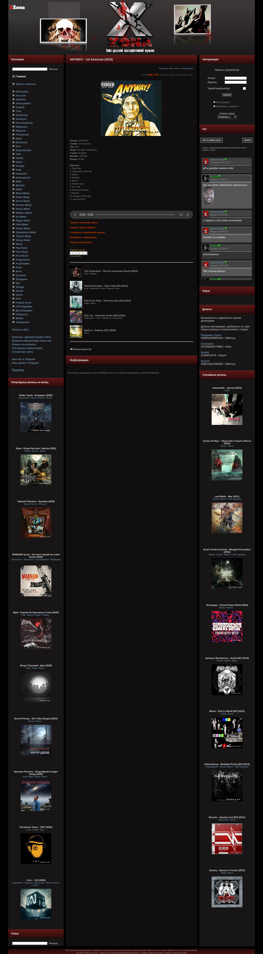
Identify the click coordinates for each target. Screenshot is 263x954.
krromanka (207, 343)
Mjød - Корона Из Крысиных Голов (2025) (36, 612)
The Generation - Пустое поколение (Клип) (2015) (111, 271)
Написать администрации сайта (31, 337)
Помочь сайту (20, 329)
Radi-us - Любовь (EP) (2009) (100, 330)
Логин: (212, 78)
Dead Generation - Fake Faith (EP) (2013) (106, 286)
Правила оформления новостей (31, 340)
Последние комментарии (27, 348)
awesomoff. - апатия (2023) (227, 388)
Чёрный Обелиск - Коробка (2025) (36, 501)
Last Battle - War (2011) (227, 496)
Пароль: (213, 82)
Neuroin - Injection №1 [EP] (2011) (227, 817)
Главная (21, 76)
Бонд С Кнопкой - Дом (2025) (36, 665)
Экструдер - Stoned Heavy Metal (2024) (227, 605)
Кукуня (205, 361)
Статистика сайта (22, 351)
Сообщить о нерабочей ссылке (87, 232)
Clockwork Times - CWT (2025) (36, 827)
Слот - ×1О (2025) (36, 880)
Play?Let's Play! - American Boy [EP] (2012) (107, 300)
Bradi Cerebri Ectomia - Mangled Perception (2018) (227, 550)
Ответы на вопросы (24, 344)
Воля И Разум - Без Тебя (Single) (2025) (36, 718)
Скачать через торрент (82, 227)
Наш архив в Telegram (25, 363)
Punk (171, 68)
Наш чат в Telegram (24, 359)
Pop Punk (163, 68)
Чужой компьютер (219, 88)
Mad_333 (153, 74)
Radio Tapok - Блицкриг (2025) (36, 395)
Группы (18, 370)
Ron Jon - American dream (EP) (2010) (104, 315)
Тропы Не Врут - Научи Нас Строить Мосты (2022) (227, 442)
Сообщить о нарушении (83, 237)
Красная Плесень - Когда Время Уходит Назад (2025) (36, 772)
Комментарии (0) (80, 349)
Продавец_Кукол (211, 335)
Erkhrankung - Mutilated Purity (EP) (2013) (227, 764)
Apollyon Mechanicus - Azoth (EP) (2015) (227, 658)
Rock (177, 68)
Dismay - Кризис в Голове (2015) (227, 870)
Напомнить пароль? (227, 106)
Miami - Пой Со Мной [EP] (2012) (227, 711)
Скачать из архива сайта (83, 222)
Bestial (205, 352)
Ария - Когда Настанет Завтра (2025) (36, 448)
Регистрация (223, 102)
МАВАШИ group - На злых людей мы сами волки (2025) (36, 555)
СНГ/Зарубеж (187, 68)
